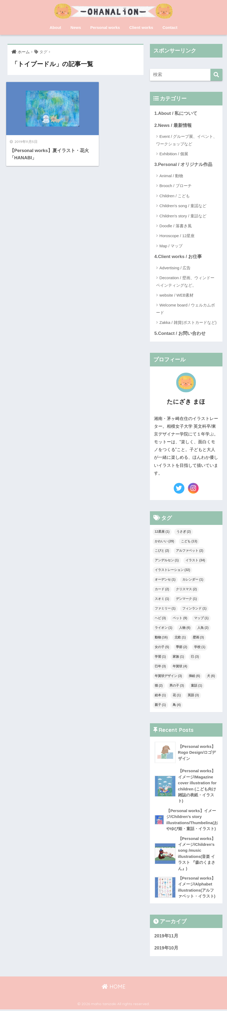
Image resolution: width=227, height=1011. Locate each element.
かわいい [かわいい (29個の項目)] (164, 541)
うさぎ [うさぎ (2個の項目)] (183, 532)
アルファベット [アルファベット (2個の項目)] (189, 551)
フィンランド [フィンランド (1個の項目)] (194, 609)
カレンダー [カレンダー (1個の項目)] (192, 580)
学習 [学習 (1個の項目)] (160, 657)
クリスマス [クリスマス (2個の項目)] (186, 590)
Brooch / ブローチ (176, 186)
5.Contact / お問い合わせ (180, 333)
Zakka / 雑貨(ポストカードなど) (188, 323)
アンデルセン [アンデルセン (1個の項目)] (167, 561)
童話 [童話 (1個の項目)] (196, 686)
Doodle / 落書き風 (176, 226)
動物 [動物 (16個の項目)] (161, 638)
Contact (169, 27)
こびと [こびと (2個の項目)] (162, 551)
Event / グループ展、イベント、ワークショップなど (186, 140)
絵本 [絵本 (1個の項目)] (160, 695)
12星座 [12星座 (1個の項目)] (162, 532)
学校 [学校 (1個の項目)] (199, 647)
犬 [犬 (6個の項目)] (211, 676)
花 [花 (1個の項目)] (177, 695)
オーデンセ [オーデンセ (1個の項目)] (165, 580)
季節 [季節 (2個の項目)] (181, 647)
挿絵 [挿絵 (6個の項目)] (194, 676)
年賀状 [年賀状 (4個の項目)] (180, 666)
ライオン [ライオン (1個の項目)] (163, 628)
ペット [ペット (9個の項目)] (180, 618)
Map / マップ (171, 246)
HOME (114, 988)
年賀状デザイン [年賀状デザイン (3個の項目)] (168, 676)
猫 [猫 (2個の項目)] (159, 686)
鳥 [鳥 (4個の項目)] (177, 705)
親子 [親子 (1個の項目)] (160, 705)
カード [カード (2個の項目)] (162, 590)
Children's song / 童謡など (183, 206)
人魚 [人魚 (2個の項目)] (203, 628)
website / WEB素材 (177, 295)
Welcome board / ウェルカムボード (185, 309)
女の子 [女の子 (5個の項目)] (162, 647)
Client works (141, 27)
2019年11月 (166, 937)
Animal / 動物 (171, 176)
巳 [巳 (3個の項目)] (195, 657)
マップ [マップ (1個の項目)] (201, 618)
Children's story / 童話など (183, 216)
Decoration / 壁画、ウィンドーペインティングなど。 (185, 281)
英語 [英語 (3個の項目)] (193, 695)
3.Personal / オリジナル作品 (183, 164)
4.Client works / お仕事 (178, 256)
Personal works (105, 27)
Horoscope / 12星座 (177, 236)
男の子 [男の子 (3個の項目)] (176, 686)
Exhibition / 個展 (174, 154)
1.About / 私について (176, 113)
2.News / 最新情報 (173, 125)
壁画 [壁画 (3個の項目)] (198, 638)
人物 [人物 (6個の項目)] (184, 628)
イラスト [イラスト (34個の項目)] (195, 561)
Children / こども (175, 196)
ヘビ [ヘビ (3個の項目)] (160, 618)
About (55, 27)
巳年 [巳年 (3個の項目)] (160, 666)
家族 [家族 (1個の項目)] (178, 657)
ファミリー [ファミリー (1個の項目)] (165, 609)
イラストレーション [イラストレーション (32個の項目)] (172, 570)
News (75, 27)
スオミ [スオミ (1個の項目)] (162, 599)
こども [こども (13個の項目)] (189, 541)
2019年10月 (166, 949)
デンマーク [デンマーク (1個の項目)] (186, 599)
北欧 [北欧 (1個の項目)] (180, 638)
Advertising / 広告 (175, 268)
